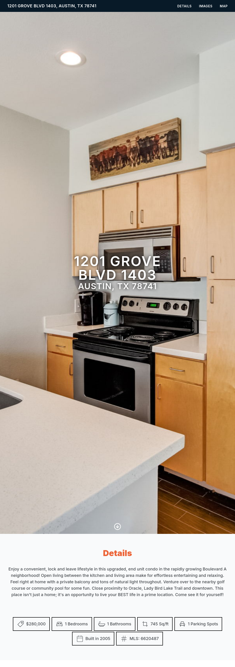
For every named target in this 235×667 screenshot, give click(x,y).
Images (206, 6)
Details (184, 6)
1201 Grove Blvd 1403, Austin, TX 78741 (51, 5)
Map (224, 6)
